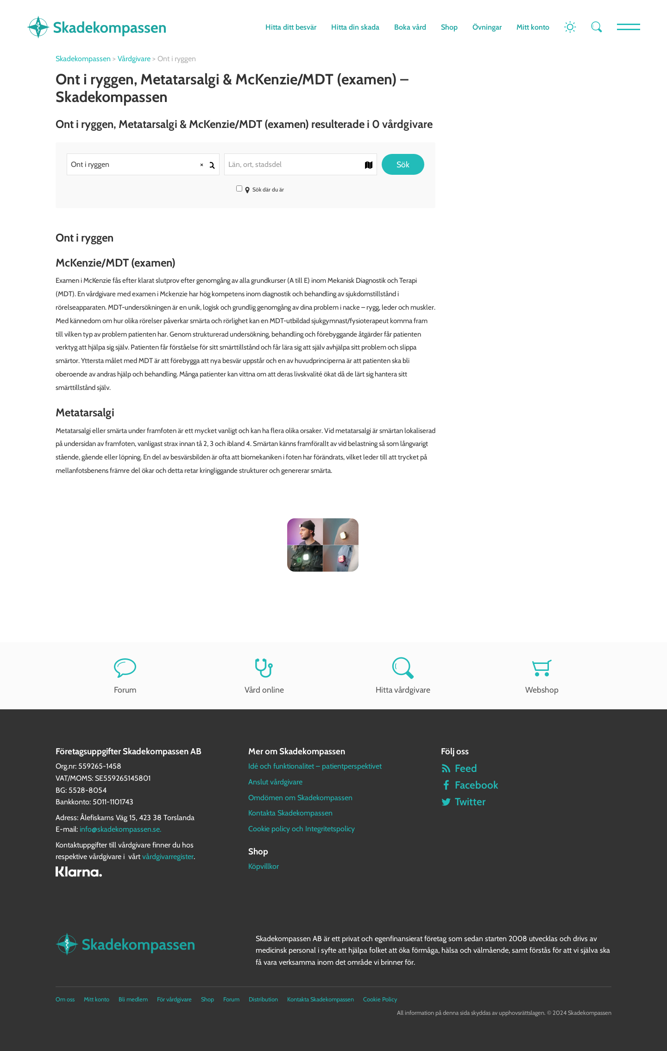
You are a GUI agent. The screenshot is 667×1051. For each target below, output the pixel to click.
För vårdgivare (174, 999)
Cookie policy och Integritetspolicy (301, 828)
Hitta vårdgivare (403, 675)
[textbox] (301, 164)
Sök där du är (260, 189)
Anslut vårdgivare (275, 781)
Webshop (542, 675)
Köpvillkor (263, 866)
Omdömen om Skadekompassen (300, 797)
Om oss (65, 999)
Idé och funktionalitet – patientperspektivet (315, 766)
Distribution (263, 999)
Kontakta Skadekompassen (290, 813)
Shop (449, 27)
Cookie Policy (380, 999)
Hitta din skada (355, 27)
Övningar (487, 27)
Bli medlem (133, 999)
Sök (402, 164)
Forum (125, 675)
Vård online (264, 675)
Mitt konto (532, 27)
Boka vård (410, 27)
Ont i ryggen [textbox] (140, 164)
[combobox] (143, 164)
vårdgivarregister (168, 856)
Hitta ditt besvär (290, 27)
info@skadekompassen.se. (120, 829)
